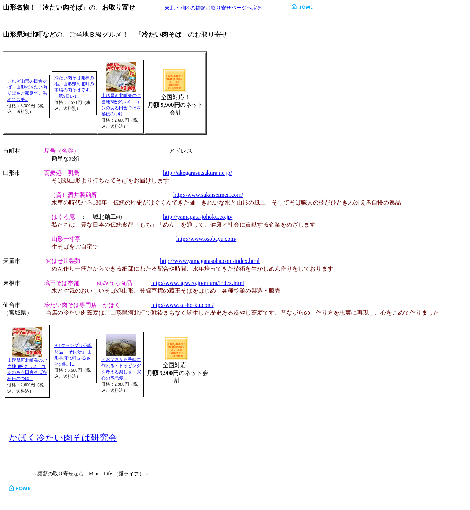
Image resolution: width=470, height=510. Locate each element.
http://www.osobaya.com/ (206, 239)
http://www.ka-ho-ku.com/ (182, 305)
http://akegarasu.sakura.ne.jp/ (197, 173)
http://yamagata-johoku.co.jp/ (197, 217)
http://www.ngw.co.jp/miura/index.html (197, 283)
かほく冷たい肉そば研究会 (63, 437)
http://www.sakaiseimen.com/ (208, 195)
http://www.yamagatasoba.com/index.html (210, 261)
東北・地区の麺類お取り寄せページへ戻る (213, 8)
